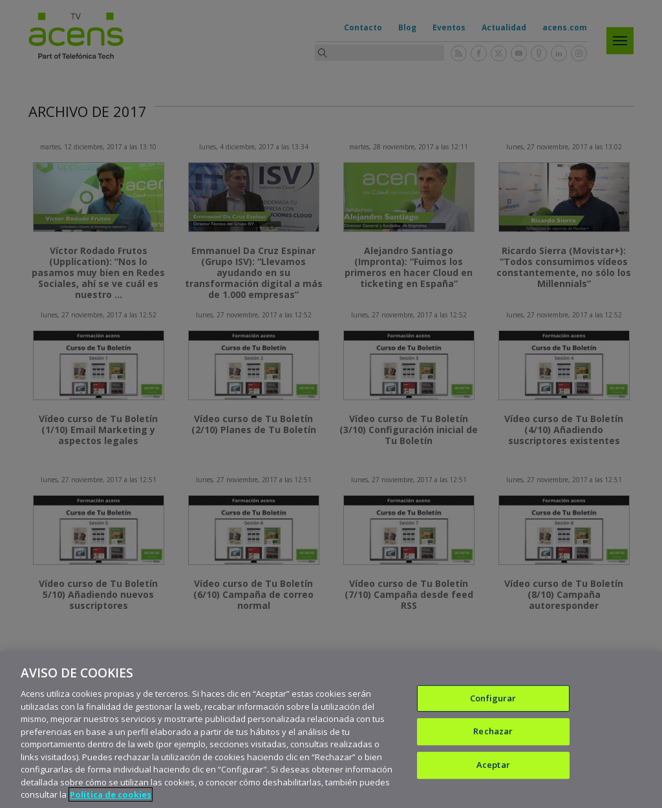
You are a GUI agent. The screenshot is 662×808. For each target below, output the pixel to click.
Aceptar (493, 765)
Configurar (493, 699)
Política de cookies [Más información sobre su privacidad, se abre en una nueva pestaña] (110, 795)
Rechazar (493, 732)
